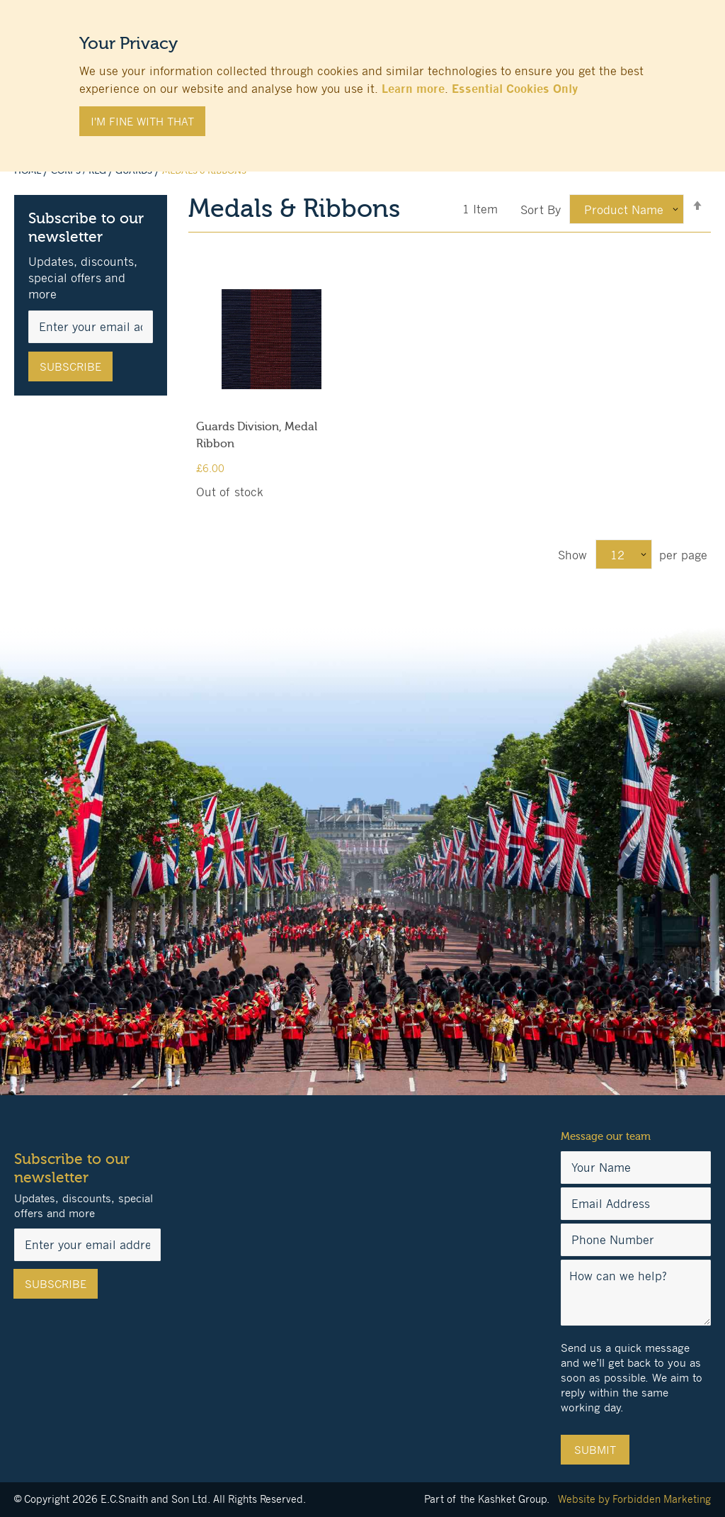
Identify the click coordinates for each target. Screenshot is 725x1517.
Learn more (413, 89)
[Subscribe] (70, 366)
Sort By (540, 210)
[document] (362, 78)
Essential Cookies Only (515, 89)
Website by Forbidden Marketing (634, 1499)
